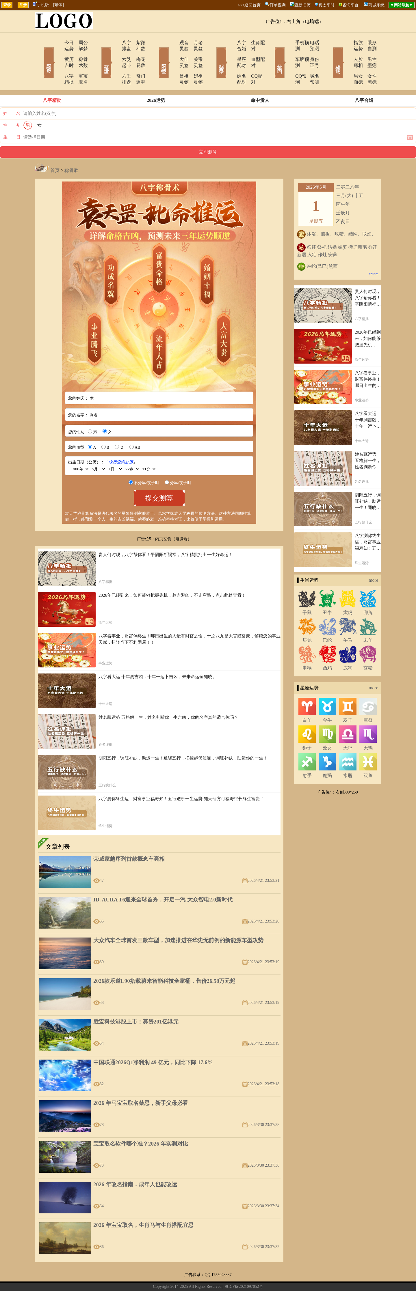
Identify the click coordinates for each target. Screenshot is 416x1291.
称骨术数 (79, 53)
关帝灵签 (195, 53)
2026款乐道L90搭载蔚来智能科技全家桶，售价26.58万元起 (164, 963)
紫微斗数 (137, 42)
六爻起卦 (114, 53)
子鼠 (307, 594)
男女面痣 (346, 63)
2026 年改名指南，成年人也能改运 (135, 1166)
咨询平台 (350, 5)
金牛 (327, 701)
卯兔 (368, 594)
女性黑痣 (368, 63)
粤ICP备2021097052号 (243, 1268)
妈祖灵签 (195, 63)
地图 (263, 1277)
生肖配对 (253, 42)
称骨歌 (71, 152)
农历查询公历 (121, 444)
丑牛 (327, 594)
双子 (347, 701)
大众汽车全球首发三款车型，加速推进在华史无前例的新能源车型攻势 (178, 922)
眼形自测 (368, 42)
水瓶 (347, 757)
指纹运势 (346, 42)
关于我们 (157, 1277)
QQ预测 (287, 63)
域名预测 (310, 63)
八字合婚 (230, 42)
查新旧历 (302, 5)
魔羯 (327, 757)
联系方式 (177, 1277)
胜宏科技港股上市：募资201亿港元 (136, 1003)
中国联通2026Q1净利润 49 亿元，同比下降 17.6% (153, 1044)
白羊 (307, 701)
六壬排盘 (114, 63)
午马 (347, 622)
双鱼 (368, 757)
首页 (55, 152)
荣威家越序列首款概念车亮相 (129, 841)
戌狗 (347, 649)
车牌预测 (288, 53)
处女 (327, 729)
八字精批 (57, 63)
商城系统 (376, 5)
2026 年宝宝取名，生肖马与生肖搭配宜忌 (143, 1207)
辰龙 (307, 622)
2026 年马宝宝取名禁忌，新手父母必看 (140, 1085)
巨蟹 (368, 701)
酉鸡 (327, 649)
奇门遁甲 (137, 63)
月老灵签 (195, 42)
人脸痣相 (346, 53)
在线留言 (197, 1277)
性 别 (12, 107)
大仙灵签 (172, 53)
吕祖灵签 (172, 63)
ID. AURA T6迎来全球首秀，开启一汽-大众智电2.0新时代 (163, 881)
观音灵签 (172, 42)
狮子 (307, 729)
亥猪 (368, 649)
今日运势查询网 (244, 1277)
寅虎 (347, 594)
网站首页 (40, 54)
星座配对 (230, 53)
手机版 (41, 5)
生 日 (12, 119)
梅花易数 (137, 53)
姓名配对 (230, 63)
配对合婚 (214, 54)
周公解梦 (79, 42)
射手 (307, 757)
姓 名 (12, 95)
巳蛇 (327, 622)
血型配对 (253, 53)
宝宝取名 (79, 63)
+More (373, 256)
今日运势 (57, 42)
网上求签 (156, 54)
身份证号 (310, 53)
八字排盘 (114, 42)
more (373, 562)
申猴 (307, 649)
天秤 (347, 729)
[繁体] (58, 5)
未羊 (368, 622)
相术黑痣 (329, 54)
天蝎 (368, 729)
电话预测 (310, 42)
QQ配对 (251, 63)
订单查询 (278, 5)
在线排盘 (98, 54)
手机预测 (288, 42)
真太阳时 (326, 5)
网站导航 (217, 1277)
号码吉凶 (271, 54)
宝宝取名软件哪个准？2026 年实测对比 (140, 1125)
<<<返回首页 (249, 5)
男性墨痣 (368, 53)
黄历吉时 (57, 53)
